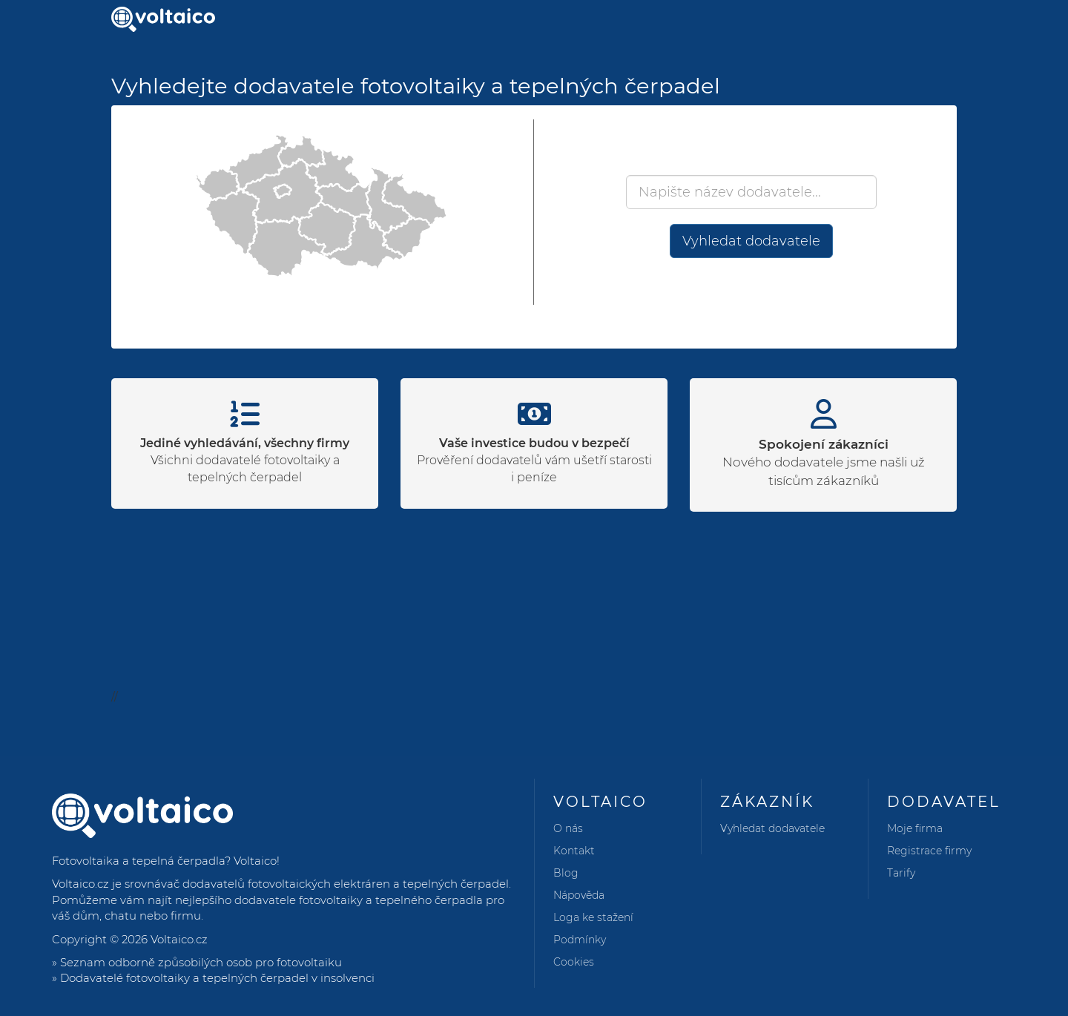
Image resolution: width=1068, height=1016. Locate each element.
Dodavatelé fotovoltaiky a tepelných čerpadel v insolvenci (217, 978)
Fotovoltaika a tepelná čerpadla (138, 861)
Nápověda (578, 895)
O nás (568, 828)
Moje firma (915, 828)
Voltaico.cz (179, 939)
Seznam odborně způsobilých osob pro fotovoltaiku (201, 962)
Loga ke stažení (593, 917)
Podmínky (579, 939)
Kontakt (574, 850)
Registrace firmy (929, 850)
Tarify (901, 873)
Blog (565, 873)
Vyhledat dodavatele (751, 241)
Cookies (573, 962)
